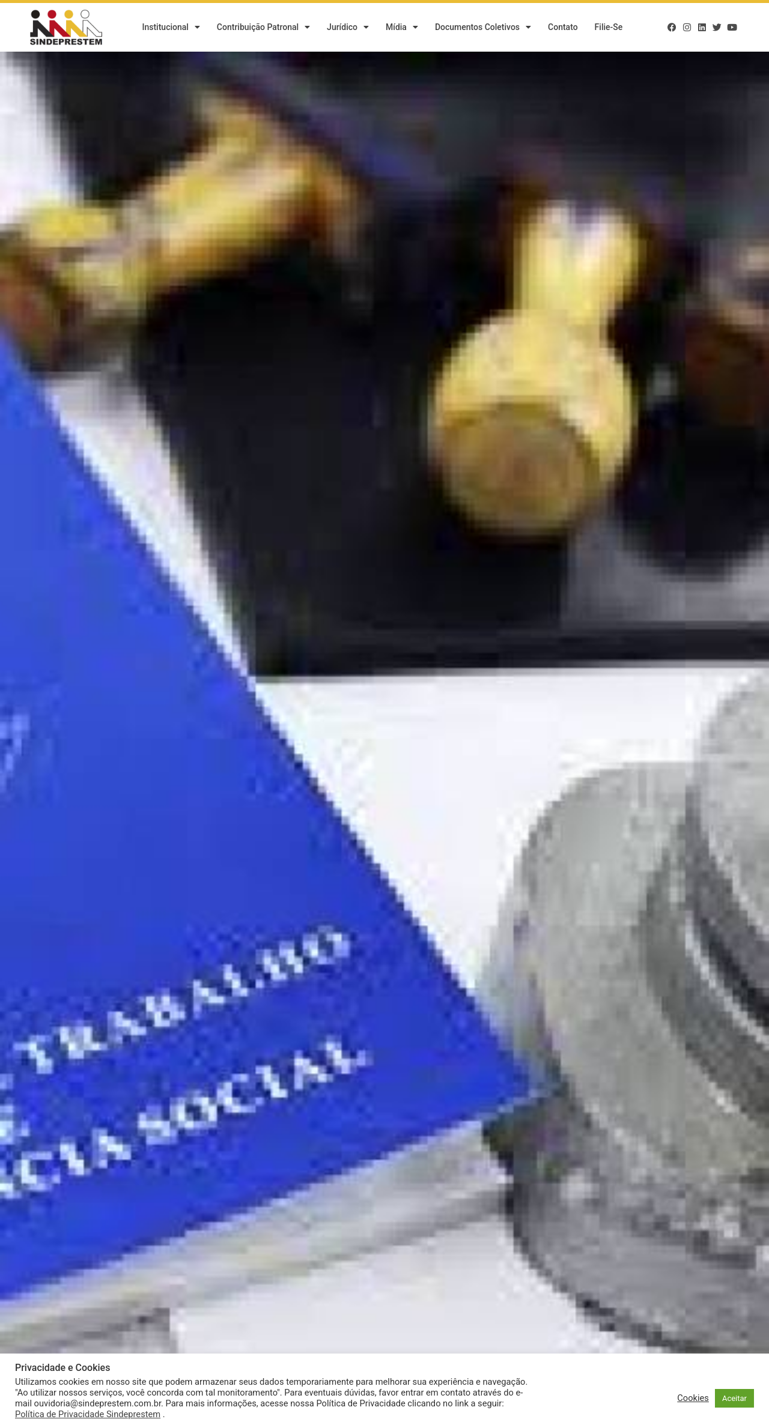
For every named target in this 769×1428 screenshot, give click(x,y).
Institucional (170, 27)
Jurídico (348, 27)
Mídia (402, 27)
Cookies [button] (693, 1398)
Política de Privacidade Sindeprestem (87, 1414)
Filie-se (609, 27)
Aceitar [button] (734, 1398)
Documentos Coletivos (483, 27)
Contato (563, 27)
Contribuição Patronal (263, 27)
